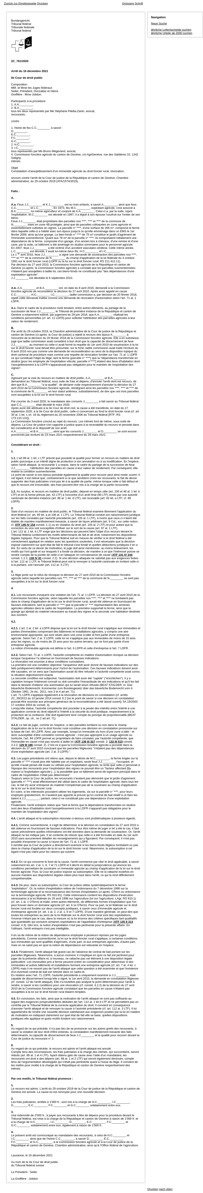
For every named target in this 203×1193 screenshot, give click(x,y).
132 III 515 (116, 741)
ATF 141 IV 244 (122, 554)
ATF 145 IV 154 (25, 524)
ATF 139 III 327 (85, 741)
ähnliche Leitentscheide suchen (171, 29)
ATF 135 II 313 (123, 921)
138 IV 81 (35, 558)
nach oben (166, 1189)
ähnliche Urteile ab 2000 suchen (171, 33)
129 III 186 (26, 745)
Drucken (42, 3)
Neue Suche (159, 23)
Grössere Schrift (132, 3)
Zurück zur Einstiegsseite (20, 3)
